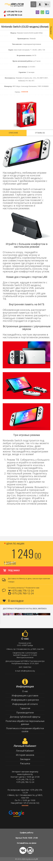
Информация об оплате (25, 704)
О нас (25, 691)
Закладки (25, 759)
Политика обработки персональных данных (25, 723)
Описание (13, 133)
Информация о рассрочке (25, 699)
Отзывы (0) (40, 133)
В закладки (13, 601)
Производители (25, 712)
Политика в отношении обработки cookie (25, 730)
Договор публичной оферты (25, 716)
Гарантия (25, 708)
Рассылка (25, 763)
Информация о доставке (25, 695)
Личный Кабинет (25, 750)
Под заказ (11, 569)
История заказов (25, 754)
